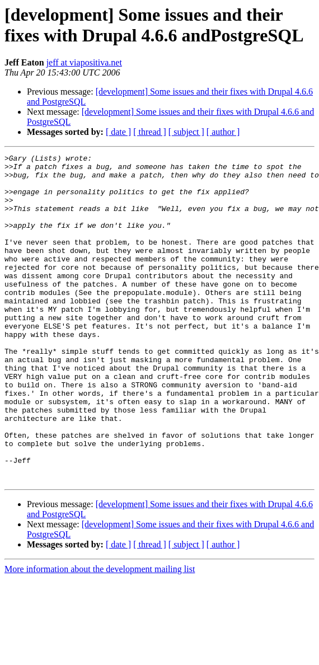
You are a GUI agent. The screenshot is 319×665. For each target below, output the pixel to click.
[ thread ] (149, 132)
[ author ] (223, 132)
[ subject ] (186, 132)
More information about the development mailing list (99, 634)
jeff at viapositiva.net (84, 62)
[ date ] (118, 132)
